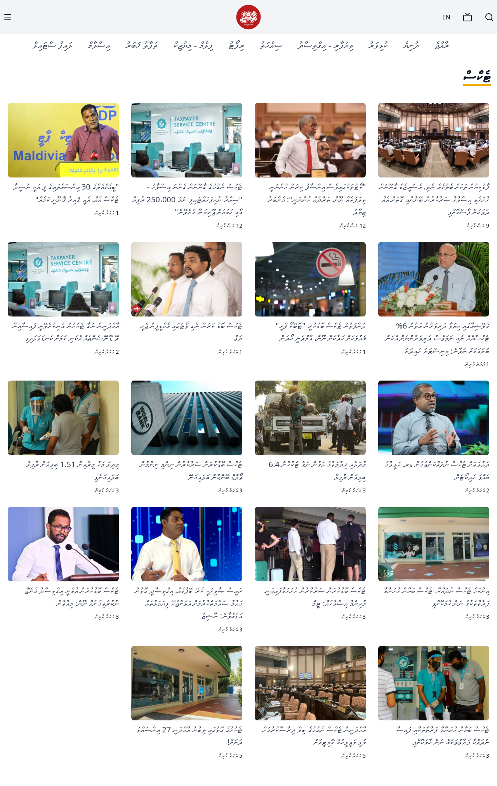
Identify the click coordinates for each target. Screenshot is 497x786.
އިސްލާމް (99, 44)
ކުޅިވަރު (378, 44)
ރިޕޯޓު (236, 44)
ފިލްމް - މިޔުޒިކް (193, 44)
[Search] (489, 17)
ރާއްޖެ (441, 44)
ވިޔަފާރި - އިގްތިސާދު (325, 44)
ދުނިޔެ (411, 44)
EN (446, 17)
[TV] (467, 17)
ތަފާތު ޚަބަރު (141, 44)
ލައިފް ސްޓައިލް (52, 44)
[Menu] (8, 17)
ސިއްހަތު (271, 44)
